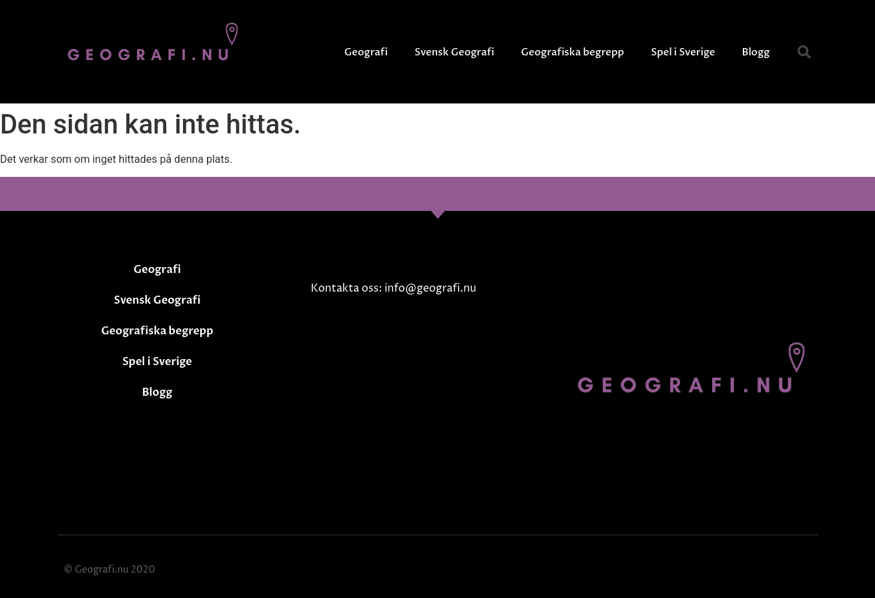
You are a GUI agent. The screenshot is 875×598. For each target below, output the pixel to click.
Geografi (366, 52)
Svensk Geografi (454, 52)
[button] (804, 52)
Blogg (756, 52)
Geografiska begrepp (573, 52)
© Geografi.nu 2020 (110, 569)
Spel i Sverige (683, 52)
